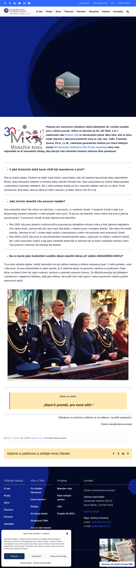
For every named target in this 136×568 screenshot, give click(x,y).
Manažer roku (37, 438)
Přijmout (14, 556)
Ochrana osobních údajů (42, 563)
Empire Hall (71, 135)
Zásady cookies (26, 563)
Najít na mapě (91, 511)
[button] (67, 533)
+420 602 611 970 (101, 522)
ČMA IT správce (13, 438)
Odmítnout (36, 556)
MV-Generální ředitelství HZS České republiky (80, 147)
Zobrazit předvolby (58, 556)
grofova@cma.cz (101, 526)
